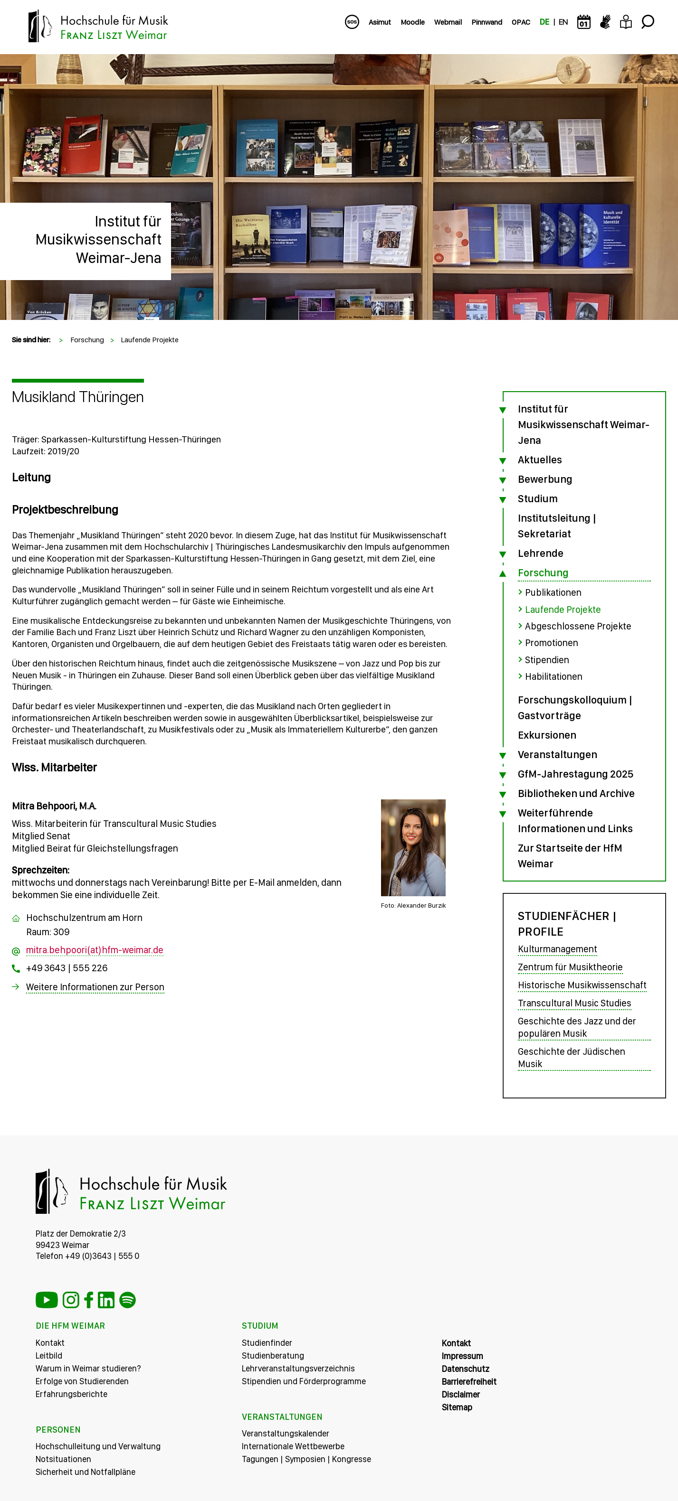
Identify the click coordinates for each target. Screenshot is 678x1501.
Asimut (380, 22)
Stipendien (547, 659)
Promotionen (551, 642)
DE (544, 22)
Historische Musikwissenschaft (582, 984)
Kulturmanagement (557, 948)
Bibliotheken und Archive (576, 792)
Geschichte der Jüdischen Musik (571, 1057)
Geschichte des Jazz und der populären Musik (577, 1026)
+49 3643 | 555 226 (66, 968)
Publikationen (553, 592)
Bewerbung (545, 479)
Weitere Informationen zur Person (95, 987)
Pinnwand (486, 22)
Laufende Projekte (150, 339)
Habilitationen (554, 675)
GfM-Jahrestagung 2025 (575, 773)
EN (563, 22)
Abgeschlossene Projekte (578, 625)
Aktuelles (540, 459)
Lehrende (540, 553)
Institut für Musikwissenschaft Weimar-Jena (98, 239)
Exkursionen (547, 734)
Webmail (448, 22)
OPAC (521, 22)
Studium (538, 498)
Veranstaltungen (557, 753)
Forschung (87, 339)
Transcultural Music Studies (574, 1002)
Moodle (413, 22)
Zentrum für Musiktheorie (570, 966)
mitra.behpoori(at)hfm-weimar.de (94, 950)
